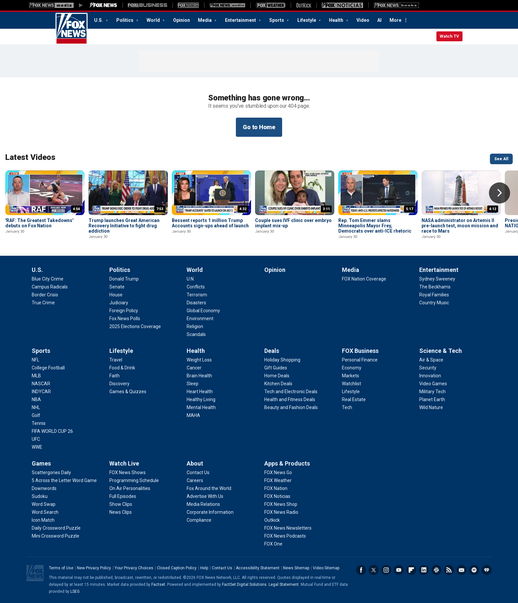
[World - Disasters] (196, 302)
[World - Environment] (200, 318)
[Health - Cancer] (194, 367)
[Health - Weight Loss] (199, 359)
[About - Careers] (195, 480)
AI (379, 20)
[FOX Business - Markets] (350, 375)
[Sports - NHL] (36, 407)
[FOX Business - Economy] (351, 367)
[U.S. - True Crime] (43, 302)
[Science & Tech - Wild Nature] (431, 407)
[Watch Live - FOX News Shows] (127, 472)
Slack (436, 570)
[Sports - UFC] (36, 439)
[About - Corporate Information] (210, 512)
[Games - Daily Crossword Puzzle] (56, 528)
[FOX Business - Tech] (347, 407)
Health (336, 20)
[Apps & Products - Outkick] (272, 520)
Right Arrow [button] (499, 193)
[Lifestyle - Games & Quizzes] (127, 391)
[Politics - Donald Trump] (124, 279)
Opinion (181, 20)
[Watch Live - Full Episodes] (122, 496)
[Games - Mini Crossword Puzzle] (55, 536)
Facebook (361, 570)
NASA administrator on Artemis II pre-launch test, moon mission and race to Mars (460, 226)
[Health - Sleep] (193, 383)
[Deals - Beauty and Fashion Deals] (291, 407)
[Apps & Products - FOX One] (273, 543)
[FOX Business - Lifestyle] (351, 391)
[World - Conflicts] (196, 286)
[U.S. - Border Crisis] (45, 294)
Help (204, 568)
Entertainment (241, 20)
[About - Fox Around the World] (209, 488)
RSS (449, 570)
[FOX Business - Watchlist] (351, 383)
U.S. (99, 20)
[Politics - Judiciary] (118, 302)
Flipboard (411, 570)
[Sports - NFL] (35, 359)
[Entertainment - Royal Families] (434, 294)
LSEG (75, 591)
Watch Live (124, 463)
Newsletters (461, 570)
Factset (158, 584)
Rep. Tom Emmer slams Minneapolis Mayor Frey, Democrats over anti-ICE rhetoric (374, 226)
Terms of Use (61, 568)
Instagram (386, 570)
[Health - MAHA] (193, 415)
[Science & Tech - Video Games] (433, 383)
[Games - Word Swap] (44, 504)
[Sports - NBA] (36, 399)
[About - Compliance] (199, 520)
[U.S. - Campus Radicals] (50, 286)
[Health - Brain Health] (199, 375)
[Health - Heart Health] (200, 391)
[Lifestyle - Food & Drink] (122, 367)
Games (41, 463)
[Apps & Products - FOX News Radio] (281, 512)
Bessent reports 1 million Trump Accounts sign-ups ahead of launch (210, 223)
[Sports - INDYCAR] (41, 391)
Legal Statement (284, 584)
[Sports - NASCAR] (41, 383)
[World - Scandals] (196, 334)
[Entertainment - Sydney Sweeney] (437, 279)
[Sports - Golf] (36, 415)
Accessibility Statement (257, 568)
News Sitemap (296, 568)
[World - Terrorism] (197, 294)
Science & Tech (440, 350)
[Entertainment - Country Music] (434, 302)
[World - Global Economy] (203, 310)
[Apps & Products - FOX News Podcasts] (285, 536)
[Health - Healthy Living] (201, 399)
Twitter (374, 570)
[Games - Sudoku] (40, 496)
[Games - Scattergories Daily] (51, 472)
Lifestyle (307, 20)
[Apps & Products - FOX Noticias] (277, 496)
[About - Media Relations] (203, 504)
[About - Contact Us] (198, 472)
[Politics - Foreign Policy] (123, 310)
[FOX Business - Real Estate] (354, 399)
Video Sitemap (326, 568)
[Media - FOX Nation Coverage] (364, 279)
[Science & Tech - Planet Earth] (432, 399)
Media (205, 20)
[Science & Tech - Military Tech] (432, 391)
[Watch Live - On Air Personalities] (129, 488)
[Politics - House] (116, 294)
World (154, 20)
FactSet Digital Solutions (244, 584)
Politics (125, 20)
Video (362, 20)
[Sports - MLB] (36, 375)
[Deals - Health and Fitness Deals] (289, 399)
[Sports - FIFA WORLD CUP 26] (52, 431)
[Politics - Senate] (117, 286)
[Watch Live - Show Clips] (120, 504)
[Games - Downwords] (44, 488)
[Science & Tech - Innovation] (430, 375)
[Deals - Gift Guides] (275, 367)
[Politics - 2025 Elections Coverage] (135, 326)
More (395, 20)
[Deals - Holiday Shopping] (282, 359)
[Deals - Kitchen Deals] (278, 383)
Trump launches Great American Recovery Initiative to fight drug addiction (124, 226)
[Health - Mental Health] (201, 407)
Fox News (72, 29)
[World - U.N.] (191, 279)
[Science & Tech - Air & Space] (431, 359)
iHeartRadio (487, 570)
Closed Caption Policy (177, 568)
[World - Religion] (195, 326)
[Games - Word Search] (45, 512)
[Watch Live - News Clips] (120, 512)
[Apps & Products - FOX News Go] (278, 472)
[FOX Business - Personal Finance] (360, 359)
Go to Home (259, 127)
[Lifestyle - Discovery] (119, 383)
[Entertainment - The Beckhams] (435, 286)
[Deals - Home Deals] (276, 375)
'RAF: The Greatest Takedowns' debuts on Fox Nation (39, 223)
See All (501, 159)
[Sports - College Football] (48, 367)
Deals (271, 350)
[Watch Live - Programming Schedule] (134, 480)
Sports (277, 20)
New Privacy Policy (94, 568)
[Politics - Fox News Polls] (124, 318)
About (195, 463)
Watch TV (449, 36)
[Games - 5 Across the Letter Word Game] (64, 480)
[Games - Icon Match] (43, 520)
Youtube (399, 570)
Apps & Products (287, 463)
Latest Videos (30, 157)
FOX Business (360, 350)
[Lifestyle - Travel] (115, 359)
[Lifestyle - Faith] (114, 375)
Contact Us (222, 568)
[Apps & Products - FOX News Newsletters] (288, 528)
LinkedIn (424, 570)
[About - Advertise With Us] (205, 496)
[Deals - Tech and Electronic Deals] (290, 391)
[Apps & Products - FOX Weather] (278, 480)
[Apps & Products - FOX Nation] (275, 488)
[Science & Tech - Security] (427, 367)
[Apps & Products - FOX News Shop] (280, 504)
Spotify (474, 570)
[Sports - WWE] (37, 447)
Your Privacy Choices (134, 568)
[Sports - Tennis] (39, 423)
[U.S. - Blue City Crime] (47, 279)
